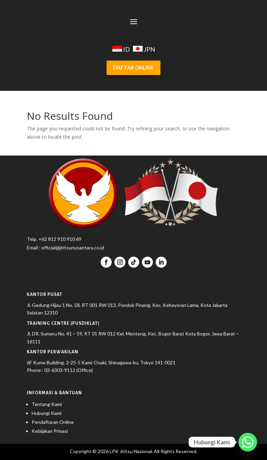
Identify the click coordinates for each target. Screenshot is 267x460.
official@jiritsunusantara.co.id (72, 247)
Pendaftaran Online (53, 422)
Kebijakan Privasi (50, 431)
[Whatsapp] (247, 442)
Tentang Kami (47, 404)
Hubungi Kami (47, 413)
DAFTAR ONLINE (133, 67)
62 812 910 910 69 (61, 239)
